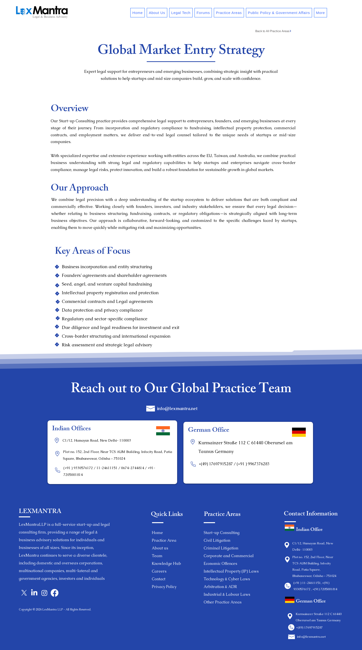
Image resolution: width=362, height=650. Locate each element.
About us (160, 548)
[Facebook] (54, 593)
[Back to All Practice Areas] (273, 31)
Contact (158, 579)
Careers (159, 571)
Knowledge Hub (166, 563)
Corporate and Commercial (229, 555)
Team (157, 555)
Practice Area (164, 540)
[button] (157, 12)
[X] (24, 593)
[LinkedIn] (34, 593)
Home (157, 532)
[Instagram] (44, 593)
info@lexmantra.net (177, 408)
